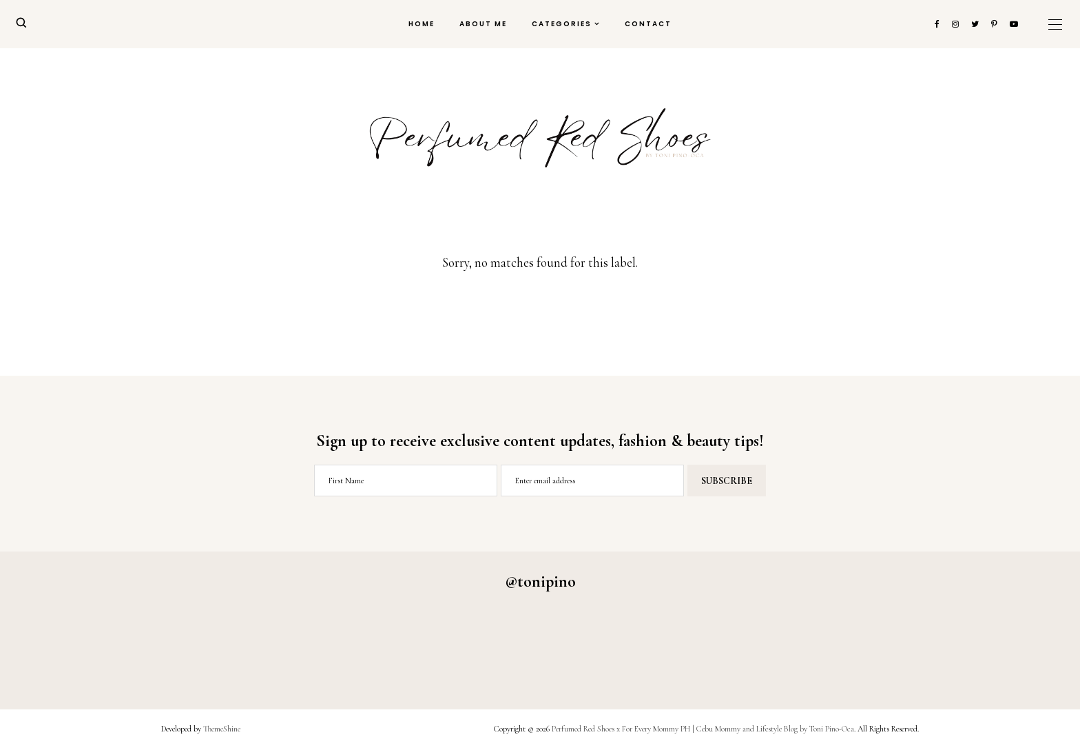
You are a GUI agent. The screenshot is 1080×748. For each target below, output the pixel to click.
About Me (483, 24)
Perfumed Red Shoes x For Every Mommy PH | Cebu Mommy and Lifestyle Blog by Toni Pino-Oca (703, 729)
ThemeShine (221, 729)
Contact (648, 24)
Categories (562, 24)
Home (421, 24)
